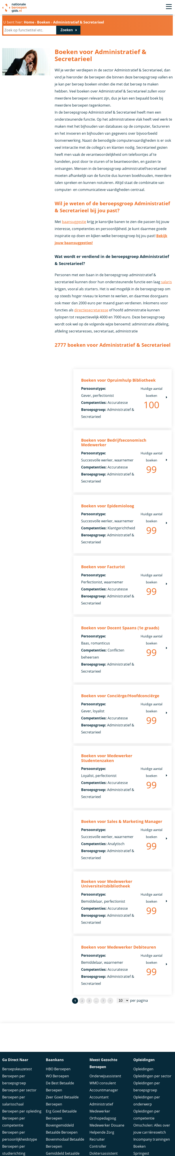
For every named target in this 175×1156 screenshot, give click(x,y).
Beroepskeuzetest (17, 1069)
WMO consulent (102, 1083)
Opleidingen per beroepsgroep (146, 1087)
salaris (166, 281)
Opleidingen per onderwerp (146, 1101)
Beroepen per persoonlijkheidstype (19, 1136)
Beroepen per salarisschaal (13, 1101)
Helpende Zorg (101, 1132)
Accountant (99, 1097)
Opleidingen (143, 1069)
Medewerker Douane (106, 1125)
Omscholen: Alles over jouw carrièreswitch (151, 1129)
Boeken (139, 1146)
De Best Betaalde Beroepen (60, 1087)
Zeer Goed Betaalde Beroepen (62, 1101)
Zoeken (66, 30)
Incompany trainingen (151, 1139)
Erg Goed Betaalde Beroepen (61, 1115)
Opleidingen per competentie (146, 1115)
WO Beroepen (57, 1076)
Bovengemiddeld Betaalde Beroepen (62, 1129)
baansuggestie (74, 221)
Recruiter (97, 1139)
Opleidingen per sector (152, 1076)
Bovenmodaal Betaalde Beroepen (65, 1143)
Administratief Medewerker (101, 1108)
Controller (97, 1146)
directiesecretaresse (91, 310)
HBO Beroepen (58, 1069)
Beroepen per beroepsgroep (14, 1080)
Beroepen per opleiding (21, 1111)
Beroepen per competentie (13, 1122)
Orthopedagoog (102, 1118)
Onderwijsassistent (105, 1076)
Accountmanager (103, 1090)
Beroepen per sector (19, 1090)
